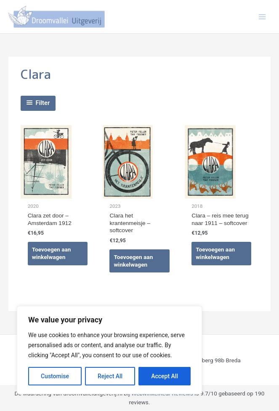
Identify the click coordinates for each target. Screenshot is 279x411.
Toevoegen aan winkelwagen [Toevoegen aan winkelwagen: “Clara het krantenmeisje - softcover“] (133, 261)
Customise (55, 376)
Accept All (164, 376)
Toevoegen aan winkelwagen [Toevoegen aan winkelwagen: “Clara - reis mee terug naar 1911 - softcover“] (215, 253)
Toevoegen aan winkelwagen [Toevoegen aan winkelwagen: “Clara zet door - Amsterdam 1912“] (51, 253)
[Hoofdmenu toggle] (262, 16)
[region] (109, 350)
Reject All (110, 376)
